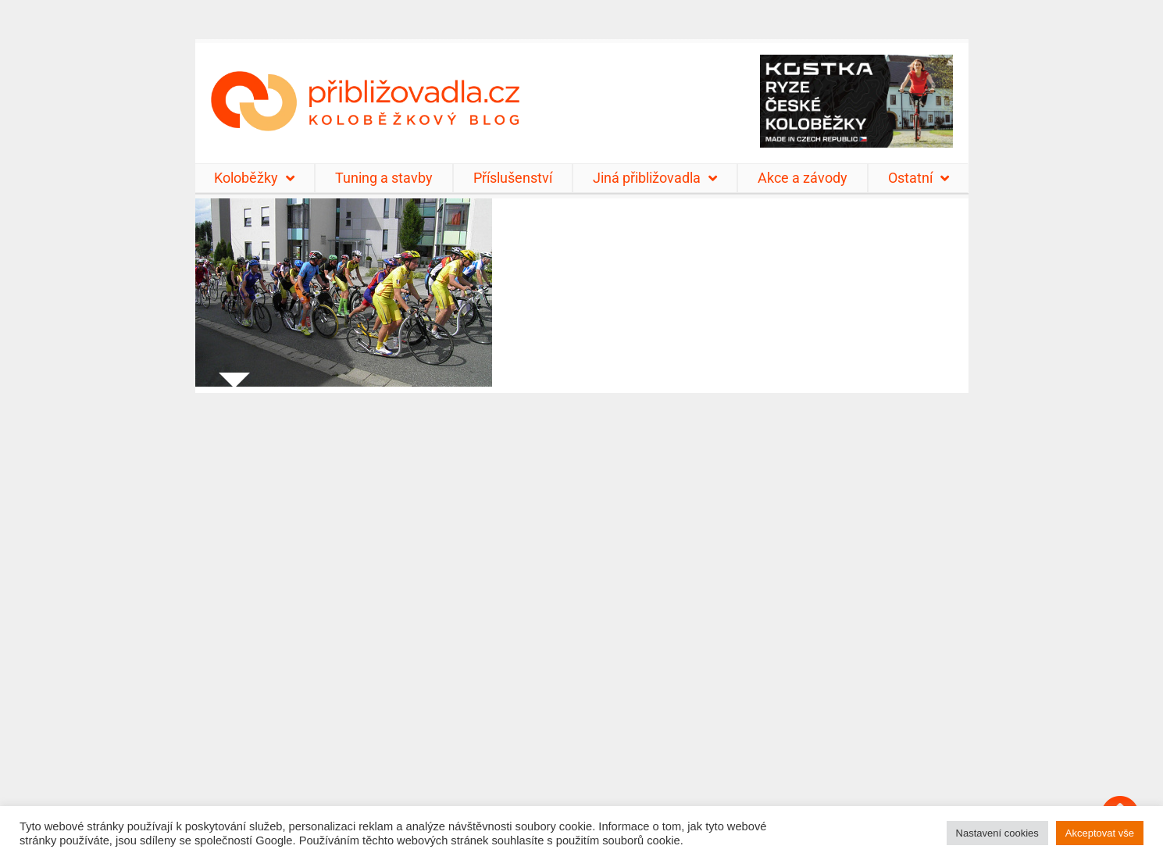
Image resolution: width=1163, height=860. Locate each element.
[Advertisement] (582, 616)
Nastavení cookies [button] (997, 833)
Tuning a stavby (384, 178)
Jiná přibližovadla (655, 178)
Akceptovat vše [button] (1099, 833)
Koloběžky (254, 178)
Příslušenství (512, 178)
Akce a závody (802, 178)
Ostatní (918, 178)
